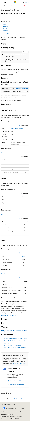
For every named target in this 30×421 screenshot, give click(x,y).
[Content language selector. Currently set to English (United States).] (8, 404)
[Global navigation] (1, 2)
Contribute (4, 414)
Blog (21, 412)
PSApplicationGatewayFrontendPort (14, 331)
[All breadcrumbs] (2, 5)
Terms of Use (20, 416)
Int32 (23, 256)
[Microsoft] (15, 2)
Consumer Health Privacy (7, 416)
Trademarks (4, 418)
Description (5, 26)
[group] (15, 58)
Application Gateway (11, 5)
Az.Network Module (11, 18)
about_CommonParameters (8, 315)
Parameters (6, 30)
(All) (3, 152)
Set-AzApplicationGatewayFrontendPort (15, 347)
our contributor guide (19, 363)
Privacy (10, 414)
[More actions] (27, 5)
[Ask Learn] (24, 5)
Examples (5, 28)
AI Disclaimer (4, 412)
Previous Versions (14, 412)
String (23, 197)
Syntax (5, 24)
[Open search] (23, 2)
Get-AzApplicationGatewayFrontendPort (15, 341)
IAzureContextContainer (17, 128)
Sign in (27, 2)
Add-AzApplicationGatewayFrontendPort (15, 338)
